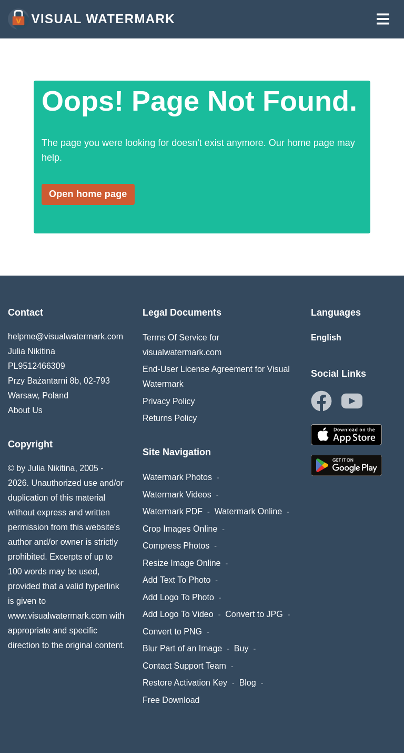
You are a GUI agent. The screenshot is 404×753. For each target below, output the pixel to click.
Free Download (171, 700)
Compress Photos (176, 545)
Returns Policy (170, 418)
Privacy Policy (169, 401)
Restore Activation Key (185, 682)
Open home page (88, 194)
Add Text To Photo (176, 579)
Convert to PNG (172, 631)
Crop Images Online (180, 528)
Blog (247, 682)
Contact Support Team (184, 665)
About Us (25, 410)
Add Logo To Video (178, 614)
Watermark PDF (173, 511)
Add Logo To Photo (178, 597)
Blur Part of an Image (182, 648)
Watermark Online (248, 511)
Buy (241, 648)
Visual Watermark (91, 19)
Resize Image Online (182, 563)
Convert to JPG (253, 614)
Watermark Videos (177, 494)
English (326, 337)
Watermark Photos (177, 477)
